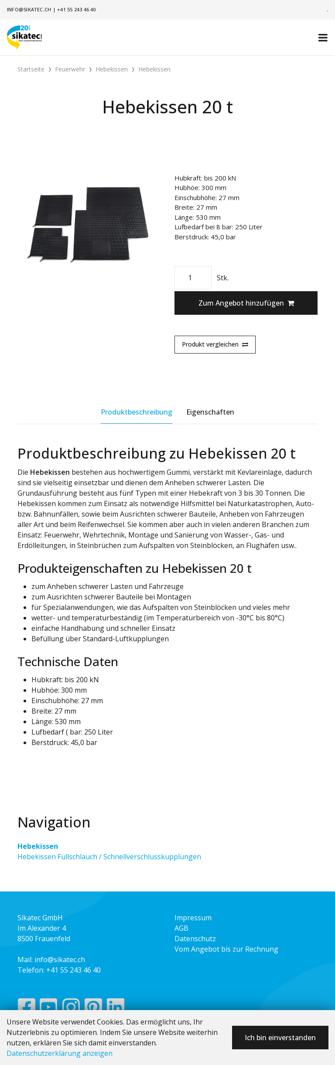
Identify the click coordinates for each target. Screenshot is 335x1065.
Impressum (193, 917)
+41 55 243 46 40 (76, 9)
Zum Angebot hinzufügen (246, 303)
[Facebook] (26, 1009)
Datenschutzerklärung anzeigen (60, 1053)
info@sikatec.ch (29, 9)
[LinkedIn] (116, 1009)
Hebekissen (37, 846)
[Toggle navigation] (323, 37)
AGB (181, 928)
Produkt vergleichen (215, 344)
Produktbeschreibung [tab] (136, 412)
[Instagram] (71, 1009)
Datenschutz (195, 938)
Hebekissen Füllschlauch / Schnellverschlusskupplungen (109, 856)
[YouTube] (49, 1009)
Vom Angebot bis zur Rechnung (226, 949)
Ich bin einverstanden (280, 1037)
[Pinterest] (93, 1009)
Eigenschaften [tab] (210, 412)
